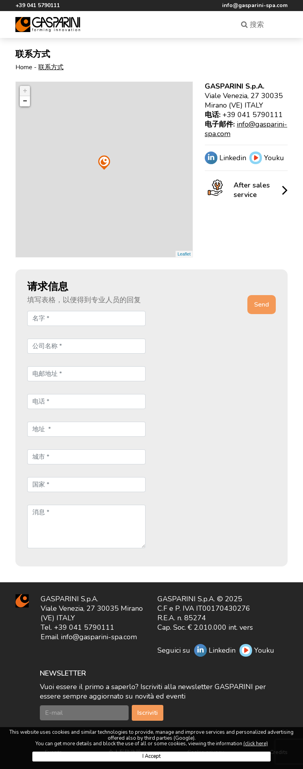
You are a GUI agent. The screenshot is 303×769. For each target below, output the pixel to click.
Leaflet (184, 254)
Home (23, 67)
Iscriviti (147, 712)
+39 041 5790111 (37, 5)
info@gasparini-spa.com (255, 5)
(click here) (255, 743)
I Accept (151, 756)
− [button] (25, 101)
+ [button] (25, 91)
